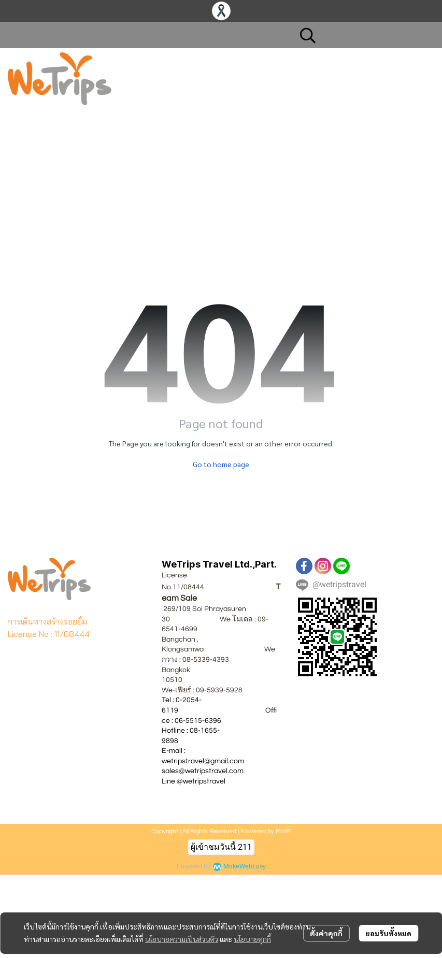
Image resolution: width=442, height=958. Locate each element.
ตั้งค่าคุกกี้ (326, 933)
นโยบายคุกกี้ (252, 939)
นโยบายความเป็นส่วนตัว (181, 939)
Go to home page (221, 464)
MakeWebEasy (244, 866)
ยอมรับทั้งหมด (388, 933)
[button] (361, 35)
